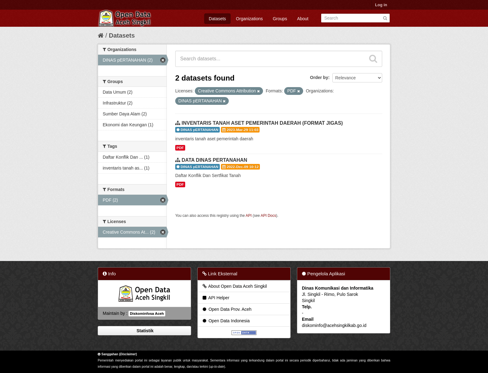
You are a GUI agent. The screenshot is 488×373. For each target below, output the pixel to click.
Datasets (217, 18)
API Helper (215, 297)
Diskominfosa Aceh (147, 313)
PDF (180, 148)
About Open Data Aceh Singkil (234, 286)
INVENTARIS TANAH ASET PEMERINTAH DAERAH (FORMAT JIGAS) (262, 123)
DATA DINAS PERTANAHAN (214, 160)
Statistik (144, 330)
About (302, 18)
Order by (319, 77)
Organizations (249, 18)
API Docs (268, 215)
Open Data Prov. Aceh (226, 309)
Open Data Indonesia (226, 320)
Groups (280, 18)
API (248, 215)
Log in (381, 4)
